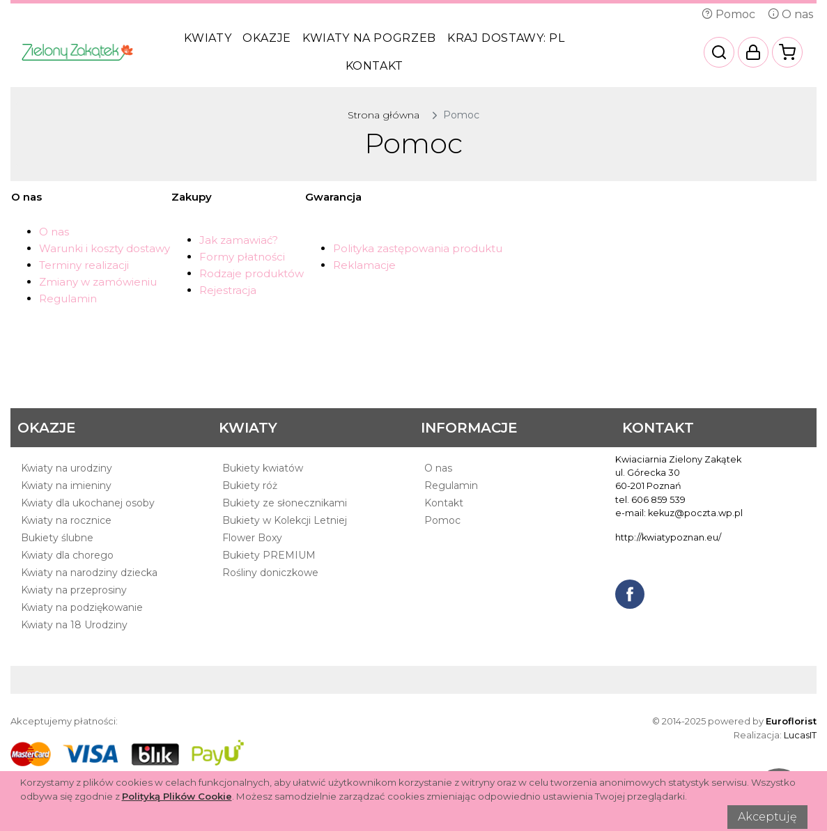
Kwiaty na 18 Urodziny (74, 625)
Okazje (266, 38)
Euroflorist (791, 721)
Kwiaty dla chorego (67, 555)
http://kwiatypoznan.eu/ (668, 537)
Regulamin (68, 298)
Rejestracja (227, 290)
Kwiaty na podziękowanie (82, 607)
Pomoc (728, 14)
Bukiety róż (249, 485)
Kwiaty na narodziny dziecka (89, 572)
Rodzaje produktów (251, 273)
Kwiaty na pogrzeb (369, 38)
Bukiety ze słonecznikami (284, 503)
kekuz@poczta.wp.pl (695, 513)
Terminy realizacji (84, 265)
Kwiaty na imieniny (66, 485)
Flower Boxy (252, 537)
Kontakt (374, 65)
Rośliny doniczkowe (270, 572)
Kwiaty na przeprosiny (74, 590)
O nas (790, 14)
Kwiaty (207, 38)
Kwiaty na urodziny (66, 468)
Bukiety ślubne (57, 537)
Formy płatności (242, 256)
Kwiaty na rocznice (66, 520)
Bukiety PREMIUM (269, 555)
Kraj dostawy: (505, 38)
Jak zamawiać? (238, 240)
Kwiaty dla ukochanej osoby (88, 503)
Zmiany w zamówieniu (98, 281)
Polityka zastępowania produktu (417, 248)
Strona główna (383, 115)
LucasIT (800, 734)
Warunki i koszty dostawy (104, 248)
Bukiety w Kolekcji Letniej (284, 520)
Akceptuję (767, 816)
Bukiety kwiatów (262, 468)
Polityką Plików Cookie (177, 796)
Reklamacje (364, 265)
